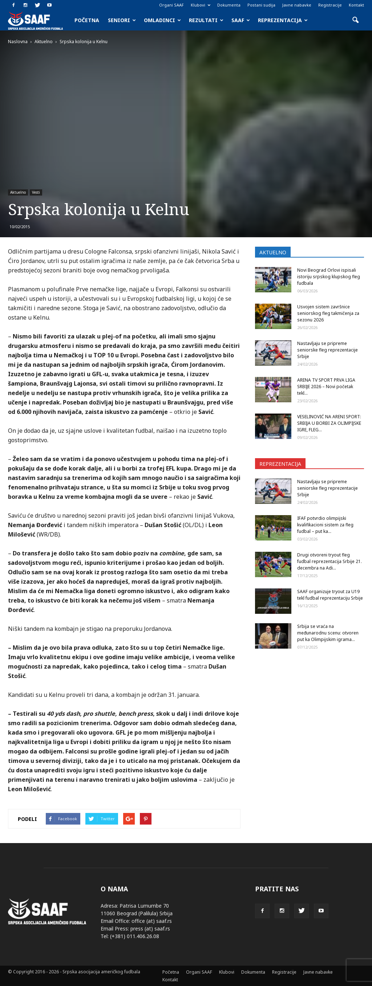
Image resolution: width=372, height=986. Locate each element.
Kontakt (356, 5)
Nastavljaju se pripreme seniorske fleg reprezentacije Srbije (327, 350)
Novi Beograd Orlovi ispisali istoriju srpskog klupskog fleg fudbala (328, 276)
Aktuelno (18, 192)
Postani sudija (261, 5)
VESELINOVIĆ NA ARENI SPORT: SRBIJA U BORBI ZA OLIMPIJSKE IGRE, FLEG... (329, 423)
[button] (355, 20)
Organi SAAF (171, 5)
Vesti (36, 192)
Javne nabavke (296, 5)
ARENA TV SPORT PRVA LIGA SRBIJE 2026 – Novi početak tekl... (326, 386)
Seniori (122, 20)
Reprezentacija (283, 20)
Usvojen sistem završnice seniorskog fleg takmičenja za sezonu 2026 (328, 313)
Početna (86, 20)
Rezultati (206, 20)
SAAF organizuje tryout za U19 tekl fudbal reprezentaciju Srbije (330, 594)
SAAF (240, 20)
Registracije (330, 5)
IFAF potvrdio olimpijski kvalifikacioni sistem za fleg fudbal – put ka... (325, 524)
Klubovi (200, 5)
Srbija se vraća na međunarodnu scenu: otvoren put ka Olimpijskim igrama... (328, 632)
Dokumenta (228, 5)
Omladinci (162, 20)
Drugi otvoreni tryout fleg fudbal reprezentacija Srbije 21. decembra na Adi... (329, 561)
